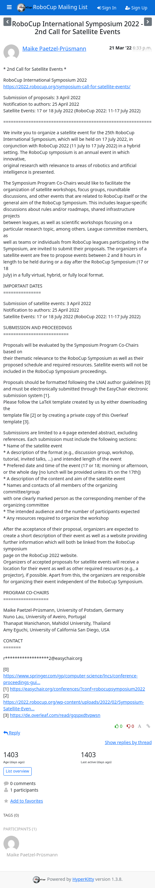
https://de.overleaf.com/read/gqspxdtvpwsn (55, 715)
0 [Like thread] (119, 726)
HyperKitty (83, 879)
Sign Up (136, 8)
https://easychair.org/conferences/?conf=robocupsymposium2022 (77, 689)
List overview (17, 771)
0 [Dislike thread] (130, 726)
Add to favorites (23, 801)
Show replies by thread (128, 742)
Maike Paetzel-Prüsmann (54, 48)
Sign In (106, 8)
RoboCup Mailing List (52, 7)
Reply (11, 733)
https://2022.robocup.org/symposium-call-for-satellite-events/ (67, 86)
